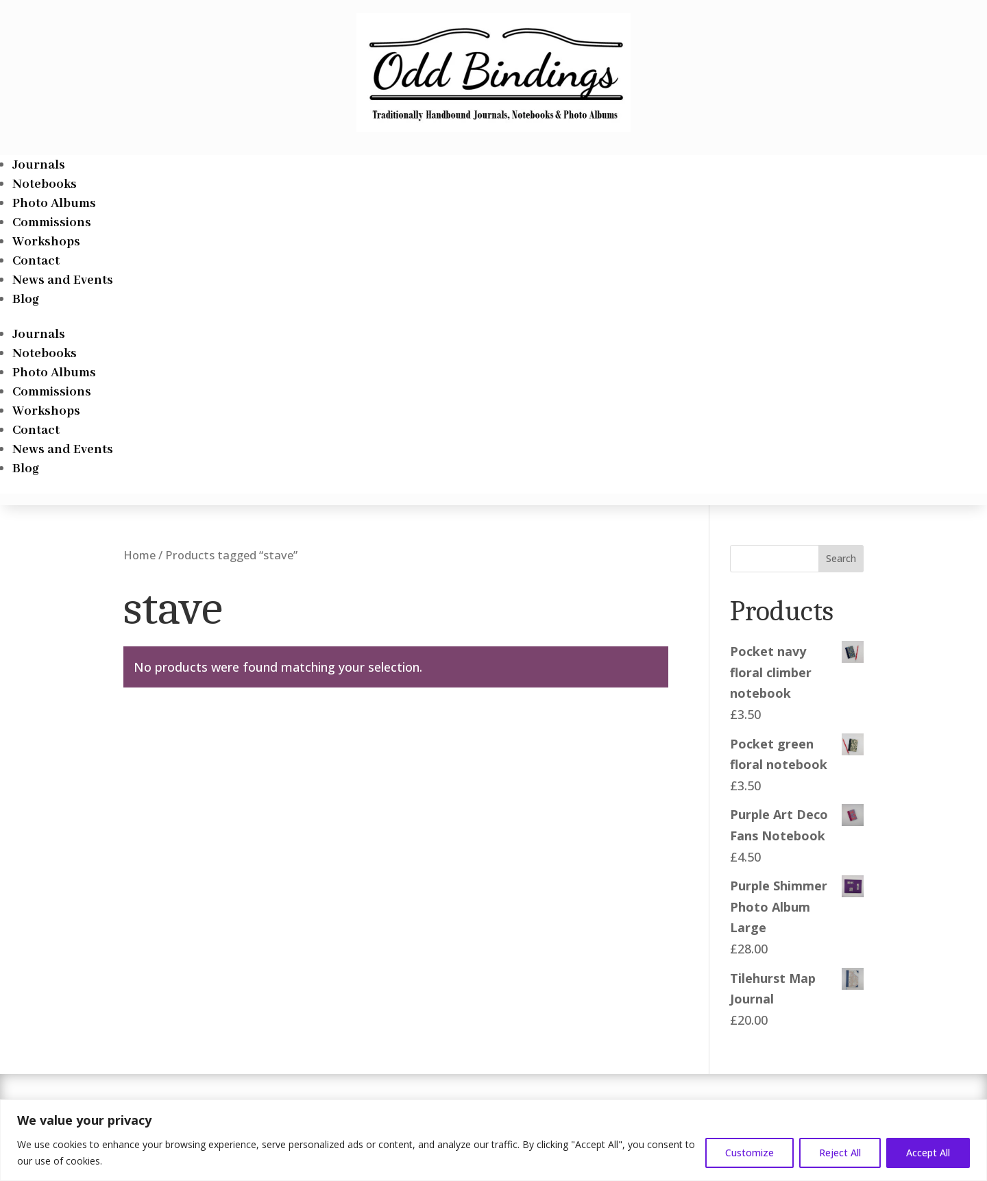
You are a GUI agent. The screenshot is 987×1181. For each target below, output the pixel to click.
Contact (36, 261)
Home (139, 555)
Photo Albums (54, 203)
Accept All (928, 1152)
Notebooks (44, 184)
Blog (25, 299)
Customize (749, 1152)
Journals (38, 165)
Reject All (840, 1152)
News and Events (62, 280)
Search (841, 558)
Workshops (46, 242)
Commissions (51, 223)
